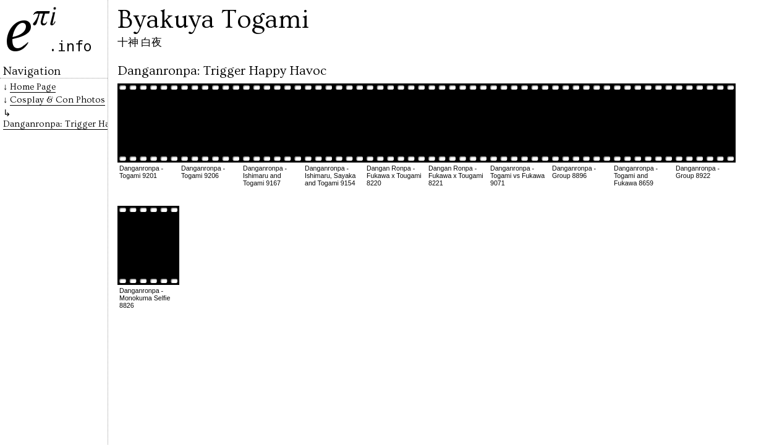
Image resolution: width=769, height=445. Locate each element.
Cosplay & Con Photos (57, 100)
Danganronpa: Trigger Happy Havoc (78, 124)
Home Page (33, 87)
